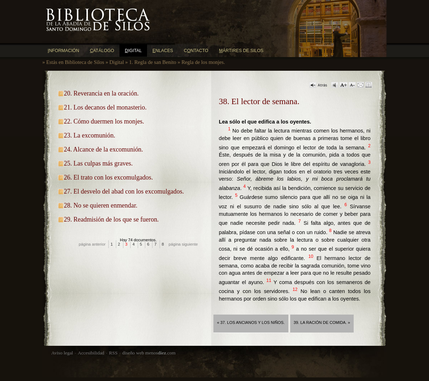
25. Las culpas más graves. (98, 163)
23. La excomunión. (89, 135)
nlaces (162, 50)
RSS (113, 353)
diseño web (133, 353)
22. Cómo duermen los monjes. (104, 121)
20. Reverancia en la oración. (101, 93)
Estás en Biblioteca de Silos (75, 62)
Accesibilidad (91, 353)
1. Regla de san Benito (152, 62)
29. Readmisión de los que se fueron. (111, 219)
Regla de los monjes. (203, 62)
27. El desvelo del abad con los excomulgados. (124, 191)
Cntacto (196, 50)
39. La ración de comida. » (322, 322)
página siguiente (183, 244)
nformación (63, 50)
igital (133, 50)
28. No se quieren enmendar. (100, 205)
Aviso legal (62, 353)
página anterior (92, 244)
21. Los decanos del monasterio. (105, 107)
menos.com (160, 353)
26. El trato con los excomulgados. (108, 177)
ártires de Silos (241, 50)
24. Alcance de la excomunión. (103, 149)
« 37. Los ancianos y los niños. (251, 322)
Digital (116, 62)
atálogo (102, 50)
